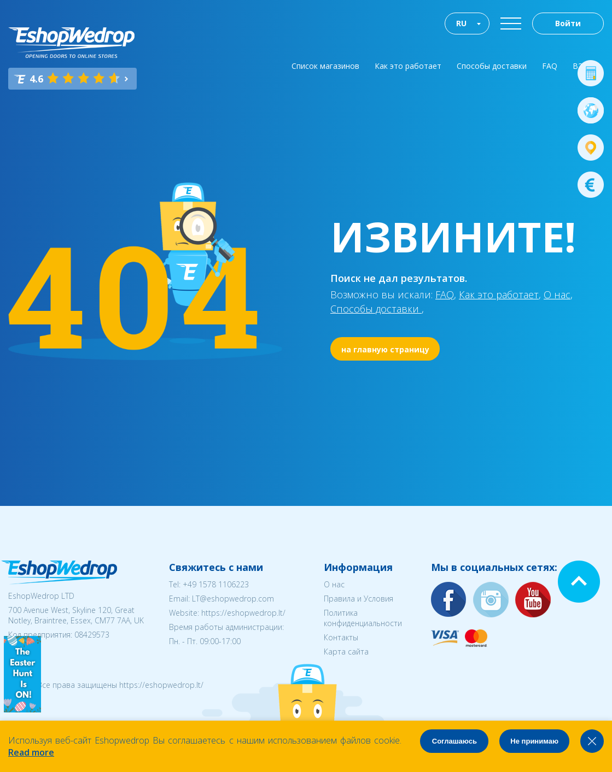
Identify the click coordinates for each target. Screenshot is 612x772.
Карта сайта (346, 651)
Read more (31, 752)
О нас (557, 294)
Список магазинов (325, 66)
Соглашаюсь (454, 741)
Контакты (341, 637)
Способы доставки (492, 66)
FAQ (549, 66)
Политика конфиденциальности (363, 618)
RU (461, 23)
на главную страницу (385, 349)
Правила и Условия (358, 598)
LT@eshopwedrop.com (233, 598)
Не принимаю (534, 741)
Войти (568, 23)
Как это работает (408, 66)
